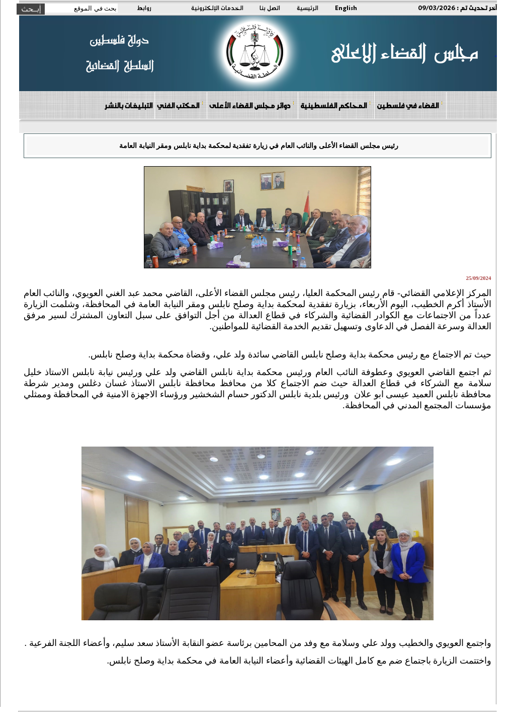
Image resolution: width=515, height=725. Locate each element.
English (346, 7)
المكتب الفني (180, 105)
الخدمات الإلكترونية (217, 7)
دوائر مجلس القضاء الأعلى (252, 105)
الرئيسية (307, 7)
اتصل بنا (270, 7)
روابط (144, 7)
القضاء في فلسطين (410, 105)
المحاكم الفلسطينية (335, 105)
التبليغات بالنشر (128, 105)
